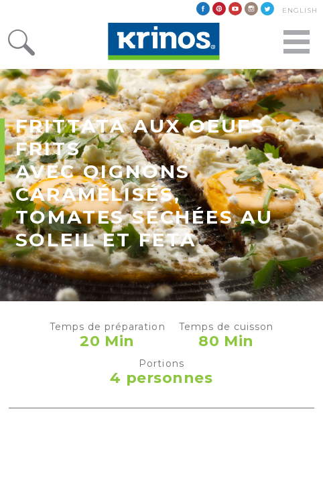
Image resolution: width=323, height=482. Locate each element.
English (300, 10)
